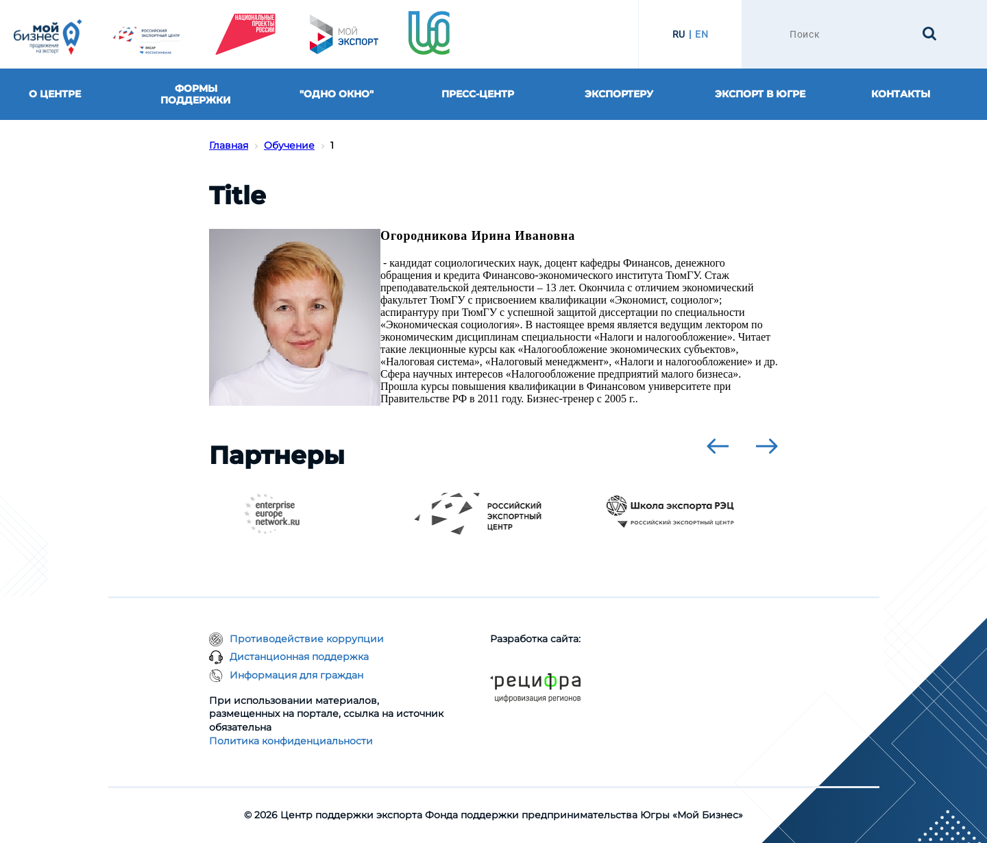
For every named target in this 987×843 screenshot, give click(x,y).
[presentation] (718, 446)
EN (701, 34)
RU (678, 34)
